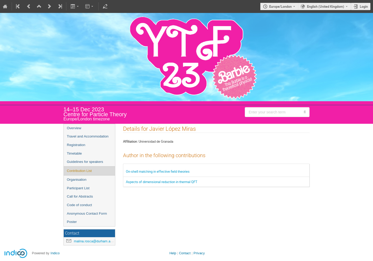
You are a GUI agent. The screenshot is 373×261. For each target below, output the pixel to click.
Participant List (78, 188)
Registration (76, 145)
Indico (55, 253)
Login (364, 6)
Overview (74, 128)
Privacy (199, 253)
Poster (72, 222)
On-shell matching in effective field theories (158, 171)
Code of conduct (79, 205)
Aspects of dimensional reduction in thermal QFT (161, 181)
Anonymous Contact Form (87, 213)
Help (172, 253)
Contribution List (79, 171)
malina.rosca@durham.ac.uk (95, 241)
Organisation (77, 180)
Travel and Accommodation (88, 136)
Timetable (74, 153)
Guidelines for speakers (85, 162)
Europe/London (280, 6)
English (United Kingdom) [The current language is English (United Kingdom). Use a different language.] (325, 6)
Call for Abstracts (80, 196)
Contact (185, 253)
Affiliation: (130, 141)
